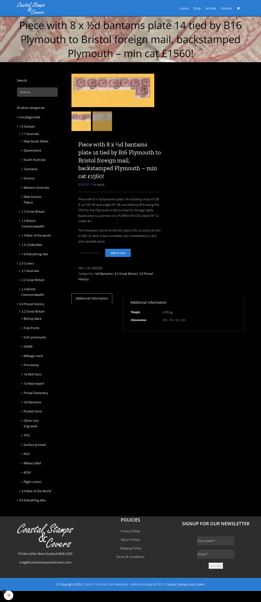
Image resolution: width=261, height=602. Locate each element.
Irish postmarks (35, 337)
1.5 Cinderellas (31, 245)
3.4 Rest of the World (36, 491)
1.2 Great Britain (33, 211)
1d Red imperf (34, 384)
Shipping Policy (130, 548)
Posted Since (33, 411)
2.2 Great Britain (33, 280)
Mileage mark (33, 356)
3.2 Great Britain (126, 274)
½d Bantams (104, 274)
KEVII (27, 472)
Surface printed (35, 445)
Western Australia (36, 188)
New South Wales (36, 141)
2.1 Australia (30, 271)
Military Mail (32, 463)
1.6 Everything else (34, 254)
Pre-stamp (31, 365)
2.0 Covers (26, 263)
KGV (27, 454)
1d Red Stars (33, 374)
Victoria (29, 178)
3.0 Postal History (31, 304)
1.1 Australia (30, 134)
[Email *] (216, 554)
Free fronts (31, 328)
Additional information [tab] (92, 298)
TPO (27, 435)
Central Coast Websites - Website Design (124, 584)
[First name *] (216, 541)
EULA (88, 584)
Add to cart (118, 253)
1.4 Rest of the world (36, 235)
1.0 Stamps (27, 126)
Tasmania (31, 169)
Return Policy (130, 540)
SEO (159, 584)
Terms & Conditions (130, 557)
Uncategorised (29, 117)
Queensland (32, 150)
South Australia (35, 160)
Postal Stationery (36, 393)
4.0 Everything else (32, 500)
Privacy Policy (130, 531)
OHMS (28, 346)
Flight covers (33, 482)
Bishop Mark (33, 319)
